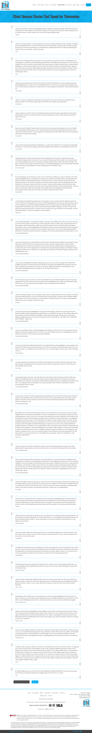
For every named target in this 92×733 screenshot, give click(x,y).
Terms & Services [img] (39, 702)
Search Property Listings (21, 682)
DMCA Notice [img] (30, 702)
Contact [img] (83, 5)
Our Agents (53, 5)
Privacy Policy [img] (48, 702)
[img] (42, 709)
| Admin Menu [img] (51, 709)
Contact (35, 682)
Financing (68, 5)
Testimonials (61, 5)
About (47, 5)
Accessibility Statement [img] (59, 702)
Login (88, 5)
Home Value (40, 5)
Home (34, 5)
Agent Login (76, 5)
